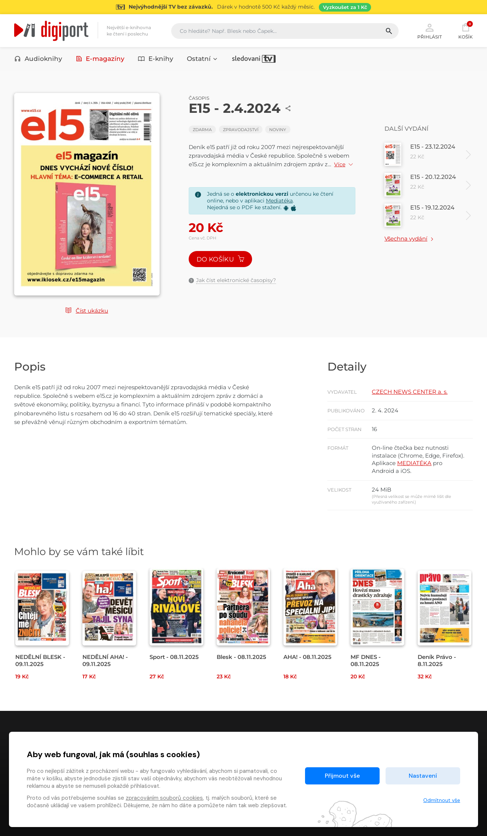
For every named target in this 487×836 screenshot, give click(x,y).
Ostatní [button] (202, 58)
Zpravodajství (240, 129)
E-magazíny (100, 58)
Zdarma (202, 129)
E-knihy (155, 58)
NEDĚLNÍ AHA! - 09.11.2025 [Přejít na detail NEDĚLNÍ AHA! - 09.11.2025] (105, 660)
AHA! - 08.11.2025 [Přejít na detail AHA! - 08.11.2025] (307, 656)
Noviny (277, 129)
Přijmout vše (342, 776)
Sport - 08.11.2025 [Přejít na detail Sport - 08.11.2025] (174, 656)
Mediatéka (279, 200)
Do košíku (220, 259)
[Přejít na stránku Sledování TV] (243, 7)
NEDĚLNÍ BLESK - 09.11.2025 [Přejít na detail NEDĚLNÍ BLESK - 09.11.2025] (40, 660)
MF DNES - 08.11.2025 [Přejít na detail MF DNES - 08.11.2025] (366, 660)
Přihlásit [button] (429, 30)
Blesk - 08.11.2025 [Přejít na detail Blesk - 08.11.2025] (241, 656)
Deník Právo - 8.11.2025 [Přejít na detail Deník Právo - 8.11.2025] (437, 660)
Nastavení (423, 776)
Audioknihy (38, 58)
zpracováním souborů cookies (164, 798)
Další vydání (406, 128)
